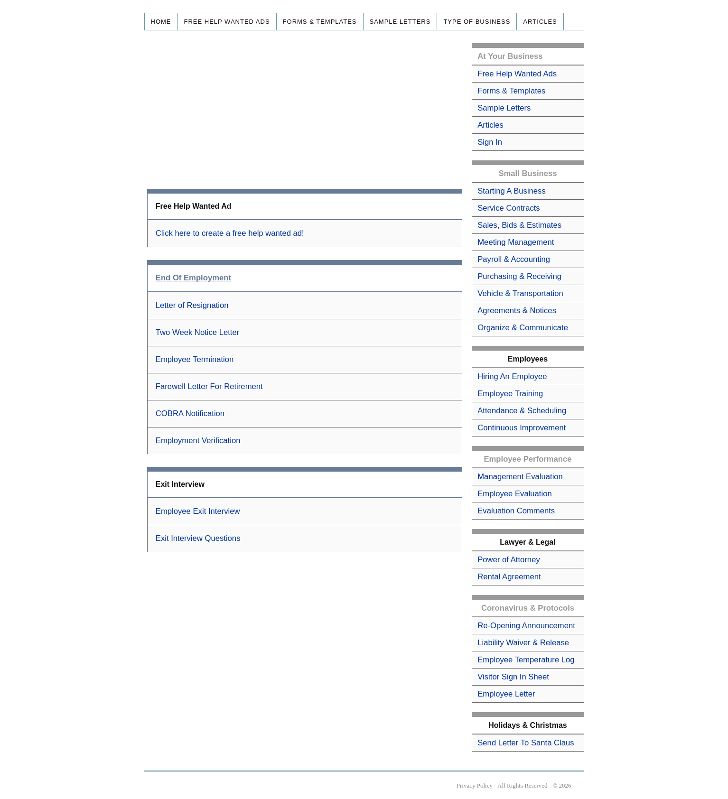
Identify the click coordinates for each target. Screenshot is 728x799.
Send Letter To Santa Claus (525, 742)
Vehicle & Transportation (520, 293)
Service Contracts (508, 208)
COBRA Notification (190, 413)
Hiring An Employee (512, 376)
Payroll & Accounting (513, 259)
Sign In (489, 142)
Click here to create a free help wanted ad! (230, 233)
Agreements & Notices (516, 310)
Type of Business (476, 21)
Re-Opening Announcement (526, 625)
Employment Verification (198, 440)
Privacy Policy (475, 785)
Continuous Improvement (521, 427)
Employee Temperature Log (525, 659)
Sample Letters (400, 21)
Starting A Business (511, 190)
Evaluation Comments (516, 510)
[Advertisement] (305, 109)
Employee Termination (195, 359)
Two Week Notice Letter (198, 332)
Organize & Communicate (522, 327)
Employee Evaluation (514, 493)
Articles (540, 21)
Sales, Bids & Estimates (519, 225)
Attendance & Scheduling (521, 410)
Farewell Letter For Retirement (209, 386)
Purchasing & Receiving (519, 276)
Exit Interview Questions (198, 538)
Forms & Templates (320, 21)
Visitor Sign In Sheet (513, 676)
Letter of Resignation (192, 305)
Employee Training (510, 393)
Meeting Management (515, 242)
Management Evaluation (520, 476)
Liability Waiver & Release (523, 642)
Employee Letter (506, 693)
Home (161, 21)
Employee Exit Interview (198, 511)
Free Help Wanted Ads (227, 21)
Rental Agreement (509, 576)
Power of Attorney (508, 559)
